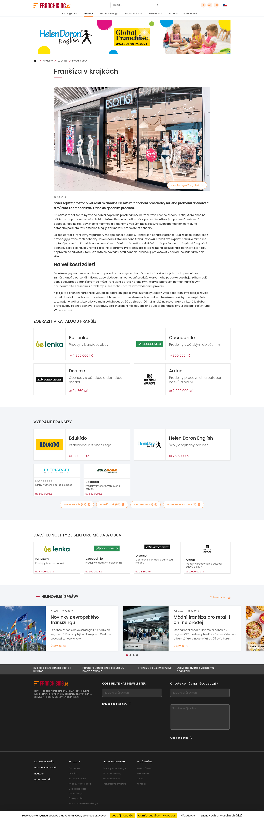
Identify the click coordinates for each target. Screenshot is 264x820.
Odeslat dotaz (181, 737)
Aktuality (88, 13)
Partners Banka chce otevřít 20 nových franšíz (108, 669)
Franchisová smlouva (114, 783)
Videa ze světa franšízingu (83, 803)
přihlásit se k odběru (116, 704)
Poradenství (190, 13)
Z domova (74, 768)
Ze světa (62, 60)
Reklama (173, 13)
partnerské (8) (145, 504)
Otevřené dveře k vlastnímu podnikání (200, 669)
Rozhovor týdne (77, 778)
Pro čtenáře (155, 13)
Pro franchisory (111, 778)
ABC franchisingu (109, 13)
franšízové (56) (112, 504)
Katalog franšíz (70, 13)
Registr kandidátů (134, 13)
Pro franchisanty (112, 773)
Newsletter (143, 773)
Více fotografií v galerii (187, 185)
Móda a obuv (80, 60)
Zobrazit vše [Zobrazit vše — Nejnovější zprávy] (220, 597)
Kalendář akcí (144, 768)
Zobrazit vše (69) (77, 504)
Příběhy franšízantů (80, 783)
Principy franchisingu (114, 768)
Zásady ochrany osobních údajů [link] (221, 815)
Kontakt (141, 783)
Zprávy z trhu (76, 798)
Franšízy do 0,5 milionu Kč (160, 668)
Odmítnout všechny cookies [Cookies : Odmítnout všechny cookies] (156, 815)
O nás (140, 778)
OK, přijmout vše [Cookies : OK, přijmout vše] (122, 815)
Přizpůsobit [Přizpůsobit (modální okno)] (188, 815)
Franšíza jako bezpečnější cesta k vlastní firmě (54, 669)
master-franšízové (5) (183, 504)
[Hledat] (133, 5)
